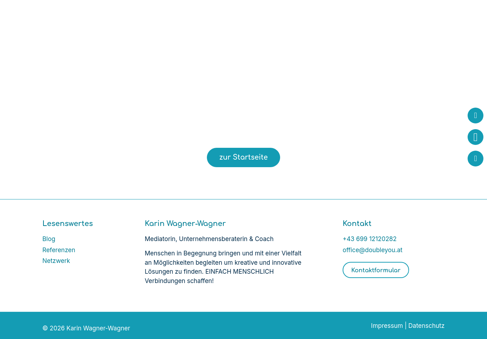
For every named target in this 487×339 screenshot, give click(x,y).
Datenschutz (426, 325)
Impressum (387, 325)
